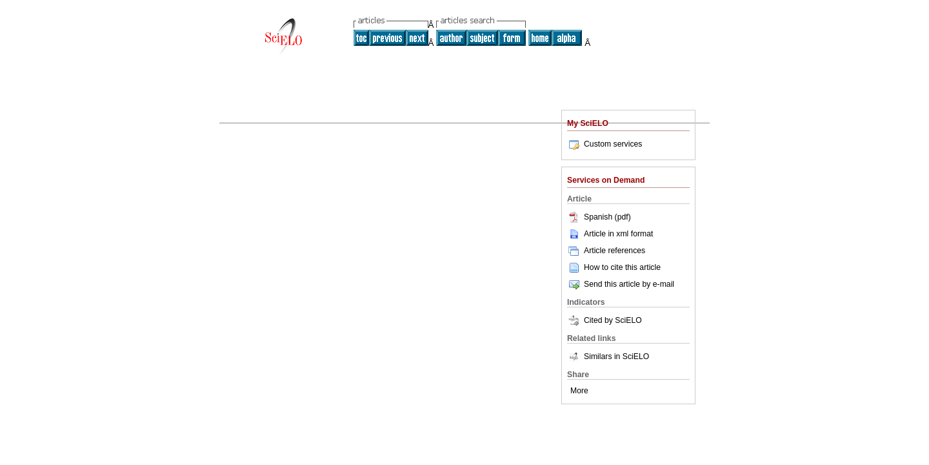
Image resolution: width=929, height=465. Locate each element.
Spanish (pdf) (599, 217)
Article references (606, 250)
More (579, 390)
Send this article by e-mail (620, 284)
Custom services (604, 144)
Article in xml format (610, 233)
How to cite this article (622, 267)
